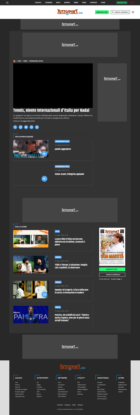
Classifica (38, 2)
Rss (78, 382)
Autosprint (61, 385)
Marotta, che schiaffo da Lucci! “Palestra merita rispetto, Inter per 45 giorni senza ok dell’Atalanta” (72, 318)
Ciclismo (39, 387)
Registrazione (122, 385)
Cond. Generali (102, 399)
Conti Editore (62, 396)
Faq (98, 387)
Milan (57, 231)
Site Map (121, 387)
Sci (38, 382)
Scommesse (93, 2)
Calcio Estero (19, 394)
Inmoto (60, 387)
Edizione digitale (82, 389)
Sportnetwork (62, 394)
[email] (31, 127)
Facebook (60, 405)
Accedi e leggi (116, 279)
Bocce (39, 394)
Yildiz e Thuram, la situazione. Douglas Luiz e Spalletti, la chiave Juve (71, 266)
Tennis (84, 2)
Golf (38, 392)
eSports (39, 396)
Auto (59, 382)
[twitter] (26, 127)
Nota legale (101, 389)
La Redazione (101, 385)
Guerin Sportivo (63, 392)
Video (19, 61)
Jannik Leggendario (63, 149)
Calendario (48, 2)
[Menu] (7, 2)
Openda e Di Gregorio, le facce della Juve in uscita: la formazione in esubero (71, 291)
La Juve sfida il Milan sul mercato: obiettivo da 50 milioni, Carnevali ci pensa (70, 242)
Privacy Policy (101, 396)
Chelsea (58, 307)
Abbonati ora (111, 269)
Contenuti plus (122, 3)
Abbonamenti (81, 385)
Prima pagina (81, 387)
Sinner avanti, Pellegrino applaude (69, 174)
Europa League (20, 392)
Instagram (67, 405)
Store (79, 392)
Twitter (74, 405)
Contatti (99, 382)
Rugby (39, 385)
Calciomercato (19, 396)
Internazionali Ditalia (36, 61)
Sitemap (80, 394)
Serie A (58, 2)
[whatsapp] (21, 127)
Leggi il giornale (121, 12)
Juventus (67, 2)
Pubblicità (121, 382)
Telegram (80, 405)
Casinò (103, 2)
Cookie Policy (101, 392)
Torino (76, 2)
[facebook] (15, 127)
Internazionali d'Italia (62, 141)
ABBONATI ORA (102, 12)
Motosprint (61, 389)
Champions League (21, 389)
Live (132, 2)
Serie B (17, 387)
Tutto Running (41, 389)
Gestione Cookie (102, 394)
